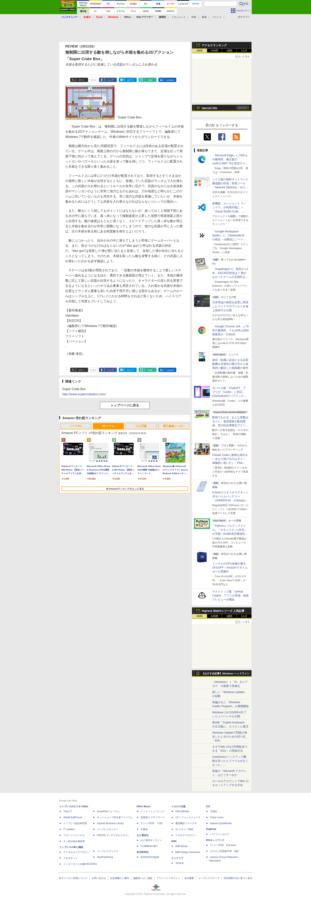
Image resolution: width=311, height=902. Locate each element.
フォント (217, 17)
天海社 (213, 811)
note (150, 80)
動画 (204, 17)
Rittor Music (143, 806)
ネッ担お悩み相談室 (74, 841)
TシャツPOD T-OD (151, 823)
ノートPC (76, 426)
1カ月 (244, 50)
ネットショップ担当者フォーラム (115, 817)
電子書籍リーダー (174, 426)
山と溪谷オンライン (151, 840)
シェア (110, 80)
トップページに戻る (124, 405)
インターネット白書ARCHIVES (80, 864)
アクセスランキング (214, 45)
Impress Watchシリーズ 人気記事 (223, 610)
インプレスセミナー (107, 829)
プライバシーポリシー (168, 878)
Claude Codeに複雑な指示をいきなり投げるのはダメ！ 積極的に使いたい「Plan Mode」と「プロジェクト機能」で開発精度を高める (230, 462)
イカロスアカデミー (186, 835)
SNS (193, 17)
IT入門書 (141, 426)
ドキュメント (179, 17)
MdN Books (181, 846)
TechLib (179, 863)
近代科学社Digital (150, 857)
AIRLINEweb (182, 811)
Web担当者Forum (72, 817)
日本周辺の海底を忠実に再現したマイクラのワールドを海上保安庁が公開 (230, 306)
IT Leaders (69, 829)
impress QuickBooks (221, 823)
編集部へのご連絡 (142, 878)
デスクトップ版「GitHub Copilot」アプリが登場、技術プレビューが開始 (230, 595)
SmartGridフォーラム (108, 811)
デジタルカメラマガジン (76, 852)
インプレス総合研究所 (75, 823)
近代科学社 (143, 852)
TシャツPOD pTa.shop (223, 845)
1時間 (200, 50)
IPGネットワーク (215, 840)
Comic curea (216, 817)
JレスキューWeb (184, 829)
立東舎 (144, 829)
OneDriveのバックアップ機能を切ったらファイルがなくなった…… (230, 760)
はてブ (130, 80)
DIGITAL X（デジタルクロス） (113, 835)
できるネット (70, 858)
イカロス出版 (178, 806)
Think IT (67, 811)
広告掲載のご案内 (119, 878)
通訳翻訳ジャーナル (186, 823)
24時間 (214, 50)
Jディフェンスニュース (187, 817)
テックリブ (177, 858)
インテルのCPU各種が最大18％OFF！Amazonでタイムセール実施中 (230, 567)
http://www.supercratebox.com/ (84, 394)
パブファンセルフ (219, 834)
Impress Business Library (110, 823)
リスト (93, 80)
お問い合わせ (99, 878)
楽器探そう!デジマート (153, 817)
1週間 (229, 50)
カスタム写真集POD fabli (224, 851)
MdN (174, 841)
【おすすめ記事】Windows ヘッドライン (226, 673)
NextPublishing (105, 857)
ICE (208, 806)
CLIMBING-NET (149, 846)
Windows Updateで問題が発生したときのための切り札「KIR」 (229, 736)
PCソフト (108, 426)
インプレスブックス (107, 851)
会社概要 (189, 878)
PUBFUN (211, 829)
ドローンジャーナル (74, 835)
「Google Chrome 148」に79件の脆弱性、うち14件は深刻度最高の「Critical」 (230, 330)
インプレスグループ (209, 878)
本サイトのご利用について (73, 878)
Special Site (209, 108)
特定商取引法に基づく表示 (238, 878)
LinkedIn (170, 80)
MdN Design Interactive (187, 852)
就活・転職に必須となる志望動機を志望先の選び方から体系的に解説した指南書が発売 (230, 363)
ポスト (82, 80)
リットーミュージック (152, 811)
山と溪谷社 (143, 835)
